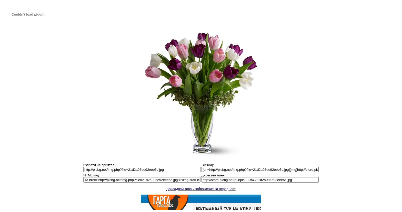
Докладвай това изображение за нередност (201, 189)
